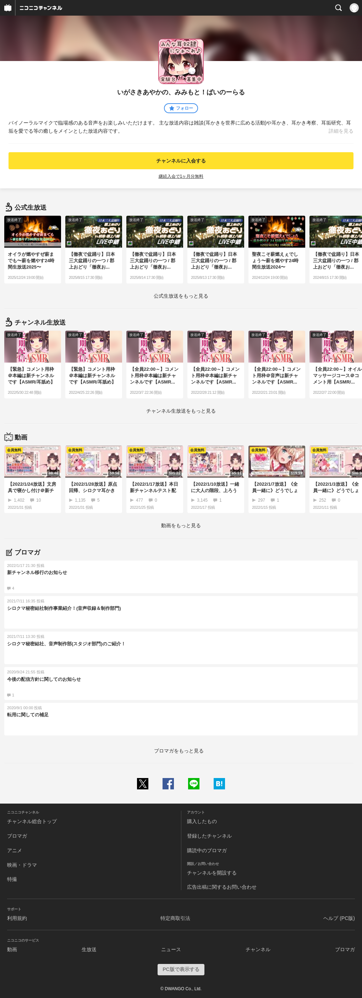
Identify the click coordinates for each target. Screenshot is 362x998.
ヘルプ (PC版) (339, 918)
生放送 (89, 949)
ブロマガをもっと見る (179, 751)
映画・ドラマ (22, 865)
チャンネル (258, 949)
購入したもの (202, 821)
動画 (12, 949)
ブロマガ (17, 836)
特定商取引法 (175, 918)
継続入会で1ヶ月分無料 (181, 176)
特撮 (12, 879)
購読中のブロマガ (207, 850)
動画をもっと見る (181, 525)
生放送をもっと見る (181, 296)
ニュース (171, 949)
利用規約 (17, 918)
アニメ (14, 850)
